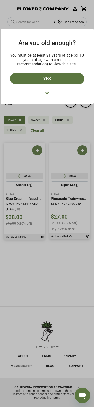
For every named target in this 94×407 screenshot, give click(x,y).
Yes (47, 78)
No (47, 93)
